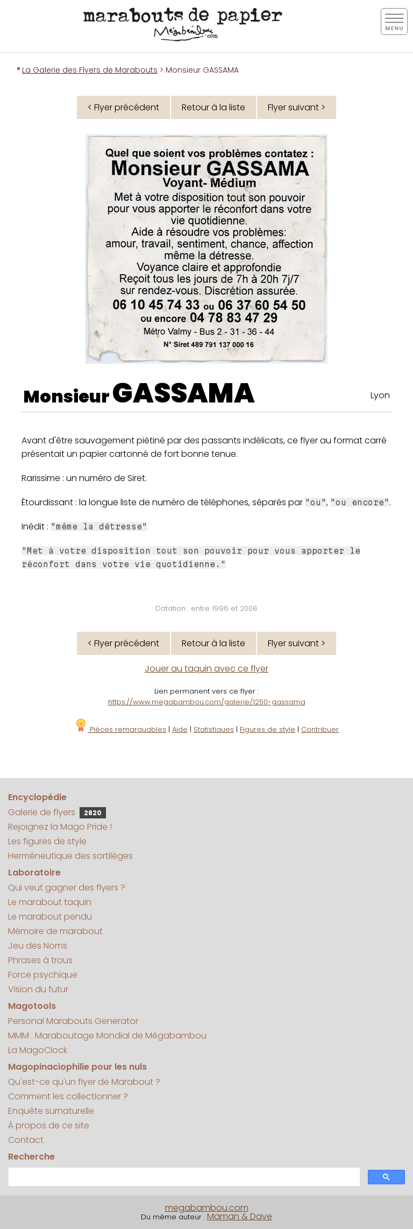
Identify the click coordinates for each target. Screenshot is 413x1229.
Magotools (32, 1006)
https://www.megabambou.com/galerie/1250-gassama (206, 702)
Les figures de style (47, 841)
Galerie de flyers (57, 812)
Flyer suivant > (296, 107)
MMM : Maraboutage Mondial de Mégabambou (107, 1035)
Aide (180, 729)
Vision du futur (38, 989)
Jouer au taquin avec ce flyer (206, 668)
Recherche (31, 1156)
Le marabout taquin (49, 902)
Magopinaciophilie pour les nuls (77, 1067)
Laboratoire (34, 872)
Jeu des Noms (37, 946)
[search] (183, 1177)
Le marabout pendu (50, 916)
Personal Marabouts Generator (73, 1021)
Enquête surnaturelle (51, 1111)
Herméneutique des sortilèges (70, 856)
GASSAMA (183, 393)
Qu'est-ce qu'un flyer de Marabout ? (84, 1082)
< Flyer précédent (123, 107)
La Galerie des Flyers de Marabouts (90, 70)
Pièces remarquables (120, 729)
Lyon (380, 395)
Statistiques (214, 729)
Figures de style (267, 729)
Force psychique (42, 975)
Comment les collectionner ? (68, 1096)
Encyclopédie (37, 797)
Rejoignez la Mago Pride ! (60, 827)
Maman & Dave (239, 1216)
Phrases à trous (40, 960)
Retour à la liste (213, 107)
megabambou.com (206, 1208)
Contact (26, 1140)
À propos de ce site (48, 1125)
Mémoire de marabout (55, 931)
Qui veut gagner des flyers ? (66, 887)
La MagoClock (37, 1050)
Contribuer (320, 729)
